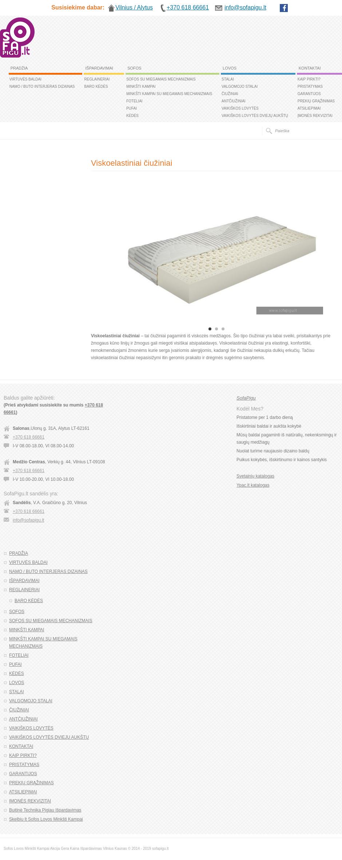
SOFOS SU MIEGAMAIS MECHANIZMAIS (161, 79)
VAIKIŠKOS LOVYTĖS (240, 108)
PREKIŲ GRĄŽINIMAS (316, 101)
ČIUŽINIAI (230, 94)
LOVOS (229, 68)
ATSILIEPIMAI (309, 108)
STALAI (228, 79)
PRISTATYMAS (310, 87)
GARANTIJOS (309, 94)
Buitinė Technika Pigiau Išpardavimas (45, 810)
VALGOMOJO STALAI (240, 87)
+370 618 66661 (28, 437)
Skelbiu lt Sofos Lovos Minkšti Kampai (46, 819)
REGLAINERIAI (97, 79)
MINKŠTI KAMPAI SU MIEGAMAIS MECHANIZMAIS (169, 94)
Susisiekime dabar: (77, 7)
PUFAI (131, 108)
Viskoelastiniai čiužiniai (131, 163)
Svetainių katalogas (255, 476)
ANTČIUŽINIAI (234, 101)
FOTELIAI (134, 101)
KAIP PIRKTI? (309, 79)
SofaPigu (246, 398)
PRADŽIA (19, 68)
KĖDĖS (132, 116)
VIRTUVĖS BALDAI (25, 79)
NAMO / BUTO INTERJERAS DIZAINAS (42, 87)
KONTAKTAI (310, 68)
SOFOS (134, 68)
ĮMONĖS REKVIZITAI (315, 116)
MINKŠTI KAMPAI (140, 87)
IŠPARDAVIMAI (100, 68)
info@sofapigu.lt (28, 520)
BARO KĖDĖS (96, 87)
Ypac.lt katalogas (253, 485)
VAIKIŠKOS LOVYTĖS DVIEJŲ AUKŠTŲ (255, 116)
